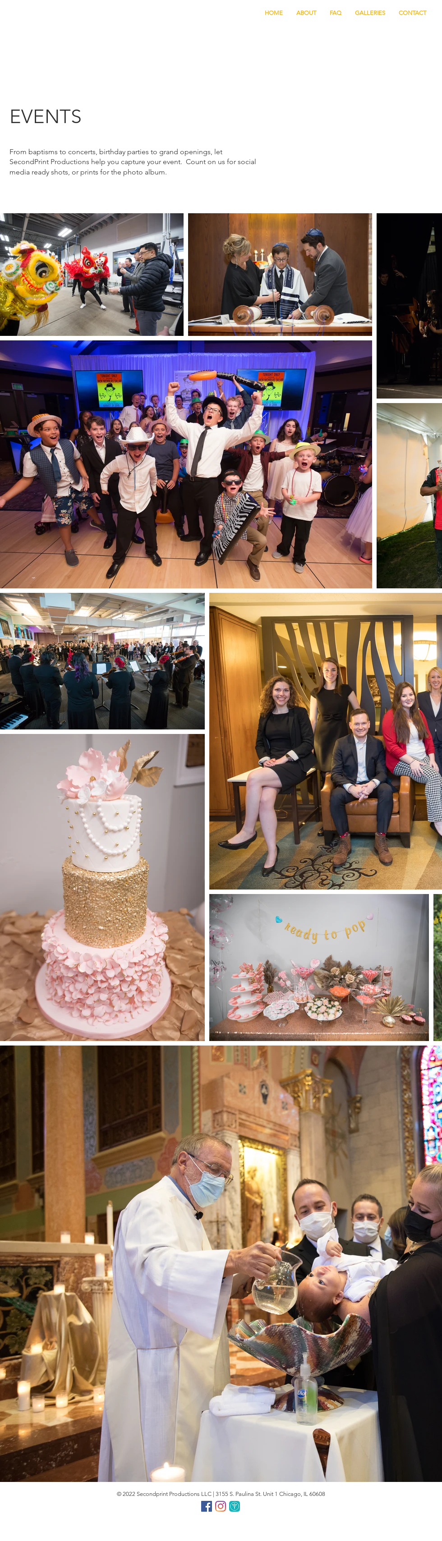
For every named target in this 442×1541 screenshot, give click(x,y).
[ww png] (234, 1506)
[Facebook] (206, 1506)
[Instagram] (220, 1506)
